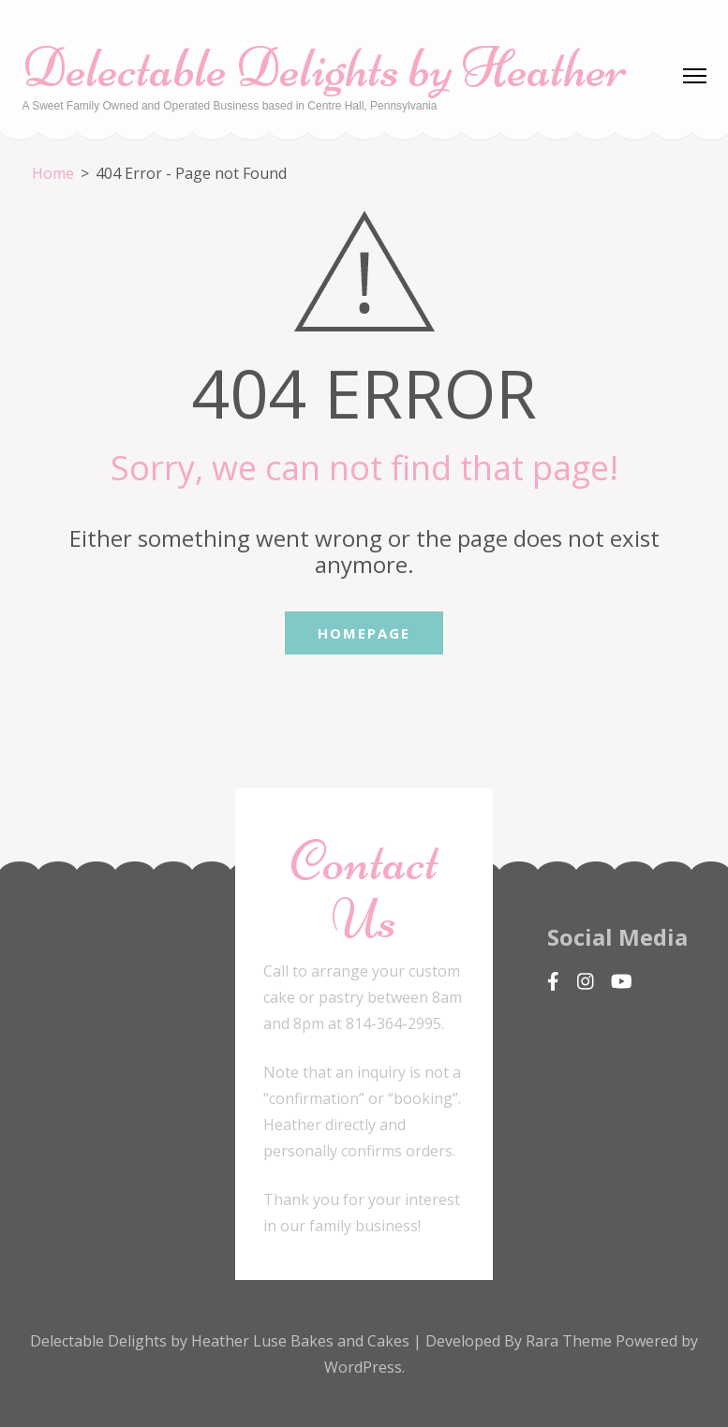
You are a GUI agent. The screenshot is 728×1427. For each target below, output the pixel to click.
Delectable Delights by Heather (324, 68)
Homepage (364, 633)
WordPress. (364, 1367)
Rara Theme (571, 1341)
